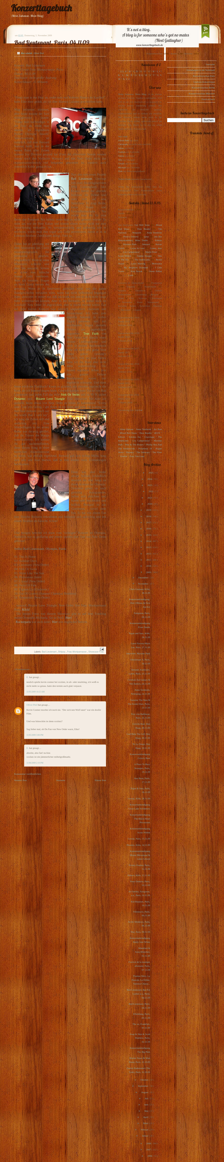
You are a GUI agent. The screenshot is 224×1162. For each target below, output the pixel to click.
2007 (149, 1149)
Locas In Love (137, 248)
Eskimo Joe (135, 437)
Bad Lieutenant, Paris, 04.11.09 (51, 42)
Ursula (121, 163)
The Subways (143, 452)
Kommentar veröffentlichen (27, 774)
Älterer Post (100, 780)
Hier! (68, 617)
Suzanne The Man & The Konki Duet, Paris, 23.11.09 (139, 704)
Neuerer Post (20, 780)
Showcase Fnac (96, 652)
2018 (149, 516)
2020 (150, 503)
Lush (130, 275)
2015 (149, 535)
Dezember (143, 577)
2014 (149, 541)
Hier (55, 622)
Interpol (146, 244)
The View (157, 452)
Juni (146, 1104)
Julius (121, 148)
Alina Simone (126, 429)
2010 (149, 566)
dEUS (157, 433)
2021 (150, 497)
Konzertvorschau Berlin (203, 87)
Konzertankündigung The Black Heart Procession (140, 818)
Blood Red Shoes (128, 433)
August (145, 1092)
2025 (151, 472)
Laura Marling (138, 263)
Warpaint (136, 232)
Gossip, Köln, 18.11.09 (139, 798)
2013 (149, 547)
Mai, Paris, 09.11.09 (140, 932)
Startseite (60, 780)
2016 (149, 528)
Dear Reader (143, 229)
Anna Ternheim (154, 232)
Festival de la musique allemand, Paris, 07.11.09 (139, 966)
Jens (120, 159)
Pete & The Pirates (134, 444)
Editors (158, 240)
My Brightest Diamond (136, 267)
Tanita (121, 155)
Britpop (62, 652)
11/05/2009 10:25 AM (35, 692)
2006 (150, 1156)
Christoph (123, 144)
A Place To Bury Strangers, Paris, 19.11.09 (142, 768)
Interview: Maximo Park (138, 653)
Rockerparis (23, 622)
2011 (148, 559)
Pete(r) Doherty (130, 236)
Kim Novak (136, 271)
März (146, 1123)
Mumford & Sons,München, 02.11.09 (142, 952)
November (143, 583)
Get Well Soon (142, 225)
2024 (150, 479)
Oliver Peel (32, 704)
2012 (149, 553)
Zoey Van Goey (137, 456)
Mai (146, 1111)
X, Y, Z (126, 79)
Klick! (26, 609)
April (146, 1117)
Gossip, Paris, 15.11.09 (139, 838)
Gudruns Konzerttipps (204, 82)
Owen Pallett (155, 271)
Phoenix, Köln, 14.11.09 (138, 845)
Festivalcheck (208, 99)
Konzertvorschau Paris (204, 76)
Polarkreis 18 (145, 448)
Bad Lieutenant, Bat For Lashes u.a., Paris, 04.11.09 (138, 993)
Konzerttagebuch (41, 8)
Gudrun (122, 152)
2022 (151, 491)
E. (27, 677)
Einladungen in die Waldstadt (201, 70)
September (143, 1086)
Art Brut (158, 429)
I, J (158, 71)
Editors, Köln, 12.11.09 (139, 875)
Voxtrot (123, 456)
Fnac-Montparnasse (77, 652)
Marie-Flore (151, 252)
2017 (149, 522)
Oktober (144, 1079)
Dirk (120, 171)
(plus (146, 236)
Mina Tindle (141, 240)
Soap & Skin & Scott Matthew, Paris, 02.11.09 (140, 1038)
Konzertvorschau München (202, 93)
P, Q (141, 75)
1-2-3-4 (138, 410)
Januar (145, 1135)
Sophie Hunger (144, 256)
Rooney (130, 452)
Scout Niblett (124, 256)
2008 (149, 1143)
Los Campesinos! (131, 252)
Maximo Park (129, 244)
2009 (149, 572)
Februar (145, 1129)
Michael (122, 167)
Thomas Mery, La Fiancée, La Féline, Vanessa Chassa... (141, 980)
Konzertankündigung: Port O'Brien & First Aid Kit (139, 603)
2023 (150, 485)
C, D (135, 71)
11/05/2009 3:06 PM (34, 735)
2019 (149, 510)
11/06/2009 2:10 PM (34, 763)
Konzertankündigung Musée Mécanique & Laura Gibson (140, 855)
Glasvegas (149, 437)
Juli (147, 1098)
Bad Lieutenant (81, 178)
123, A (123, 71)
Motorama (157, 263)
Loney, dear (156, 248)
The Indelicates (142, 259)
